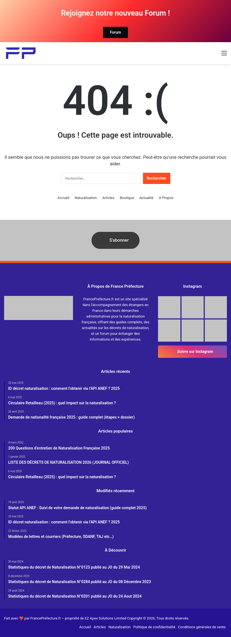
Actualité (146, 198)
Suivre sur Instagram (192, 351)
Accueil (63, 198)
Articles (108, 198)
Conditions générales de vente (202, 627)
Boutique (127, 198)
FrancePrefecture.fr (46, 618)
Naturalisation (86, 198)
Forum (115, 32)
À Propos (166, 198)
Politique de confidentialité (154, 627)
